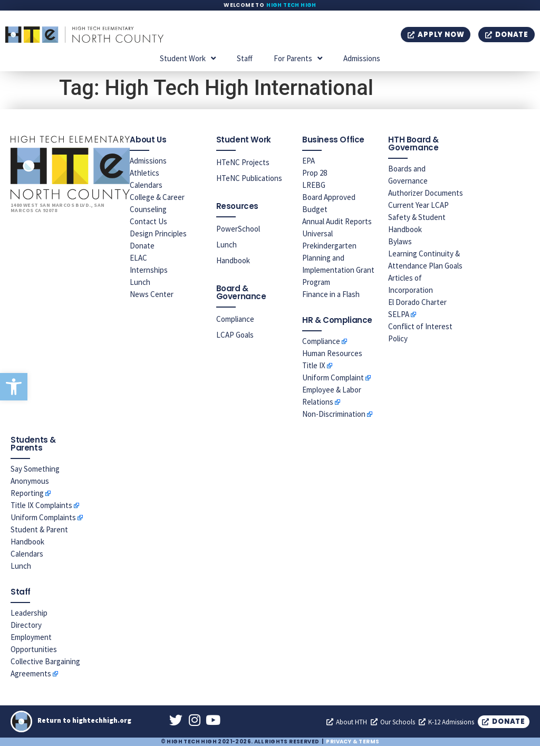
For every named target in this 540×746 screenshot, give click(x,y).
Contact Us (148, 221)
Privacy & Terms (352, 741)
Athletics (144, 173)
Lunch (140, 282)
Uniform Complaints (43, 517)
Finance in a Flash (331, 294)
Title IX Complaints (41, 505)
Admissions (361, 58)
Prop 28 (314, 173)
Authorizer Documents (425, 193)
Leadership (29, 613)
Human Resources (332, 353)
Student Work (188, 58)
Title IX (313, 365)
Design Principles (158, 233)
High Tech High (291, 5)
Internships (149, 270)
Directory (26, 625)
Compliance (235, 319)
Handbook (233, 260)
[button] (13, 386)
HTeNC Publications (249, 178)
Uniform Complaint (333, 377)
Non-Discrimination (333, 414)
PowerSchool (238, 229)
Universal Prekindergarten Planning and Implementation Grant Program (338, 257)
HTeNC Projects (242, 162)
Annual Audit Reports (337, 221)
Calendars (146, 185)
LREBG (313, 185)
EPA (308, 161)
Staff (245, 58)
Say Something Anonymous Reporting (35, 481)
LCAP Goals (235, 335)
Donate (142, 246)
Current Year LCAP (418, 205)
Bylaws (400, 241)
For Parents (298, 58)
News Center (151, 294)
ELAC (138, 258)
